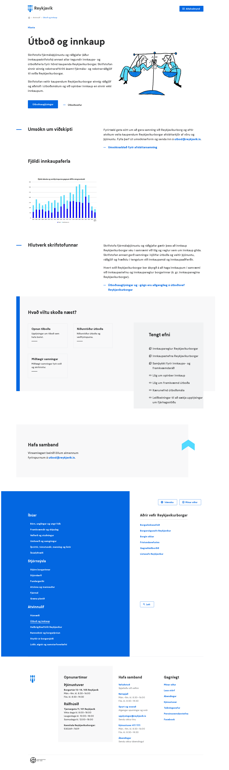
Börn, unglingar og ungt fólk (45, 523)
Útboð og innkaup (50, 17)
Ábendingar (138, 739)
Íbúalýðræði (36, 552)
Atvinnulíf (36, 17)
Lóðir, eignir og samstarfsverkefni (48, 644)
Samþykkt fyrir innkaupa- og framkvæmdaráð (171, 365)
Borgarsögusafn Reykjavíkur (155, 530)
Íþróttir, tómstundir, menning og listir (50, 546)
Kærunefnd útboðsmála (168, 390)
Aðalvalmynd (193, 8)
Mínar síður (191, 502)
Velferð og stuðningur (42, 535)
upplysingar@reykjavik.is (138, 717)
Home (29, 17)
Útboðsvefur (75, 104)
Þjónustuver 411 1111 (138, 729)
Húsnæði (35, 615)
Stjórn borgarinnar (40, 569)
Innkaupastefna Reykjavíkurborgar (175, 356)
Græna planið (37, 598)
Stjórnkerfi (36, 575)
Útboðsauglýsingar (43, 104)
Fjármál (34, 592)
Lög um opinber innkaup (169, 375)
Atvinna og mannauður (42, 586)
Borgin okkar (147, 536)
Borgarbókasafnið (150, 524)
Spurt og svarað (138, 708)
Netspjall (138, 697)
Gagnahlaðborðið (149, 548)
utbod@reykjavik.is (187, 139)
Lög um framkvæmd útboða (171, 383)
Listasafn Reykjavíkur (151, 553)
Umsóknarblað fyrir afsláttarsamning (132, 147)
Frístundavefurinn (149, 542)
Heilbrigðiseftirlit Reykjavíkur (46, 627)
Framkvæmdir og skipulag (44, 529)
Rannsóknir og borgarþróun (45, 632)
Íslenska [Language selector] (168, 502)
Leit (148, 604)
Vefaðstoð (138, 686)
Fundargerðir (37, 581)
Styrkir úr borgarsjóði (42, 638)
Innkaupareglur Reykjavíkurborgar (175, 348)
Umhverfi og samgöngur (43, 541)
